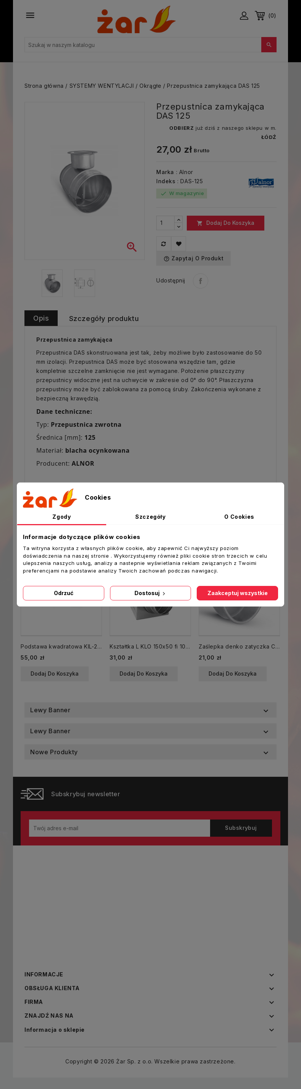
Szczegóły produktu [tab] (104, 319)
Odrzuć (63, 593)
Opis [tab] (41, 318)
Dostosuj (150, 593)
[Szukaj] (150, 44)
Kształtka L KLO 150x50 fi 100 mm (150, 646)
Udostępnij (200, 281)
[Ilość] (165, 223)
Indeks (166, 181)
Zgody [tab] (61, 516)
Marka (165, 172)
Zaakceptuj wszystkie (237, 593)
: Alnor (184, 172)
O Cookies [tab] (239, 516)
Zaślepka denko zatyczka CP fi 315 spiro (239, 646)
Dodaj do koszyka (225, 222)
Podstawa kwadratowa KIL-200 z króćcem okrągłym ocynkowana (61, 646)
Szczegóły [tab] (150, 516)
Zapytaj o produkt (193, 258)
